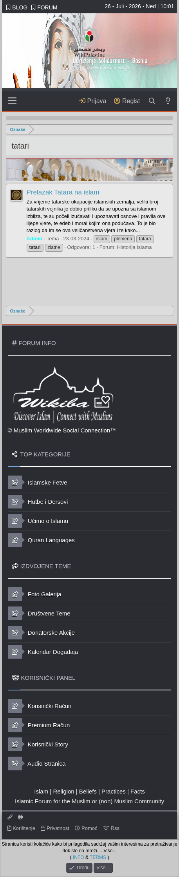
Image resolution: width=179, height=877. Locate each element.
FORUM (44, 7)
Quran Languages (41, 540)
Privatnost (55, 828)
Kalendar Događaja (43, 652)
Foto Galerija (34, 594)
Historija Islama (134, 247)
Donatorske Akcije (41, 632)
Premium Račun (39, 725)
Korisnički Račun (40, 706)
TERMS (98, 857)
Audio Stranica (37, 763)
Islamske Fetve (37, 482)
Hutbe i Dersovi (38, 501)
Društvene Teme (39, 613)
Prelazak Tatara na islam (63, 192)
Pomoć (86, 828)
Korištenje (21, 828)
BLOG (16, 7)
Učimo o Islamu (38, 521)
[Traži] (152, 101)
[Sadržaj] (13, 101)
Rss (111, 828)
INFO (78, 857)
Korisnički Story (38, 744)
